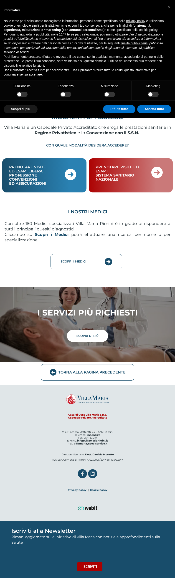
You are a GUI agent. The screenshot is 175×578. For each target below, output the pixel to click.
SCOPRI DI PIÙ (87, 336)
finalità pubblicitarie (134, 43)
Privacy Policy (77, 490)
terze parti (74, 34)
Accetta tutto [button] (154, 109)
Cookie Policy (98, 490)
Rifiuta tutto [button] (119, 109)
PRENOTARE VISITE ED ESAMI (27, 175)
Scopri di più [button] (20, 109)
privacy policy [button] (135, 21)
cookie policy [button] (148, 30)
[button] (169, 7)
